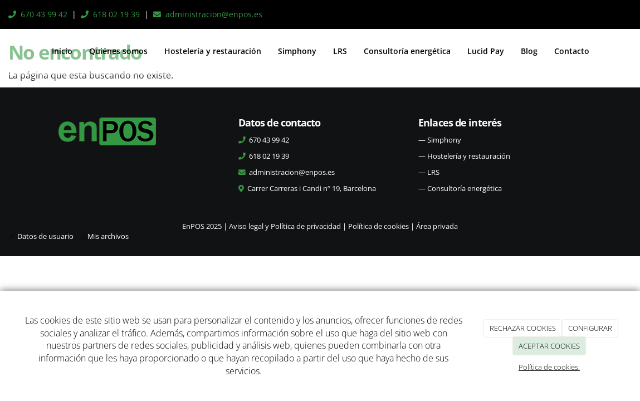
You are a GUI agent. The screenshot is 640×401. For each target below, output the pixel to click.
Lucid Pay (485, 51)
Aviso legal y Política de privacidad (285, 226)
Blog (529, 51)
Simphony (297, 51)
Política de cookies (378, 226)
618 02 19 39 (116, 14)
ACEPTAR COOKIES (549, 346)
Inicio (62, 51)
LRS (340, 51)
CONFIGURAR (590, 328)
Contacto (571, 51)
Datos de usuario (45, 236)
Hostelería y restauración (212, 51)
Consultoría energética (407, 51)
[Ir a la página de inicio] (9, 51)
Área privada (437, 226)
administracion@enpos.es (213, 14)
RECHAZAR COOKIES (523, 328)
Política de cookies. (549, 367)
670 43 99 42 (44, 14)
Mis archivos (108, 236)
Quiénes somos (118, 51)
